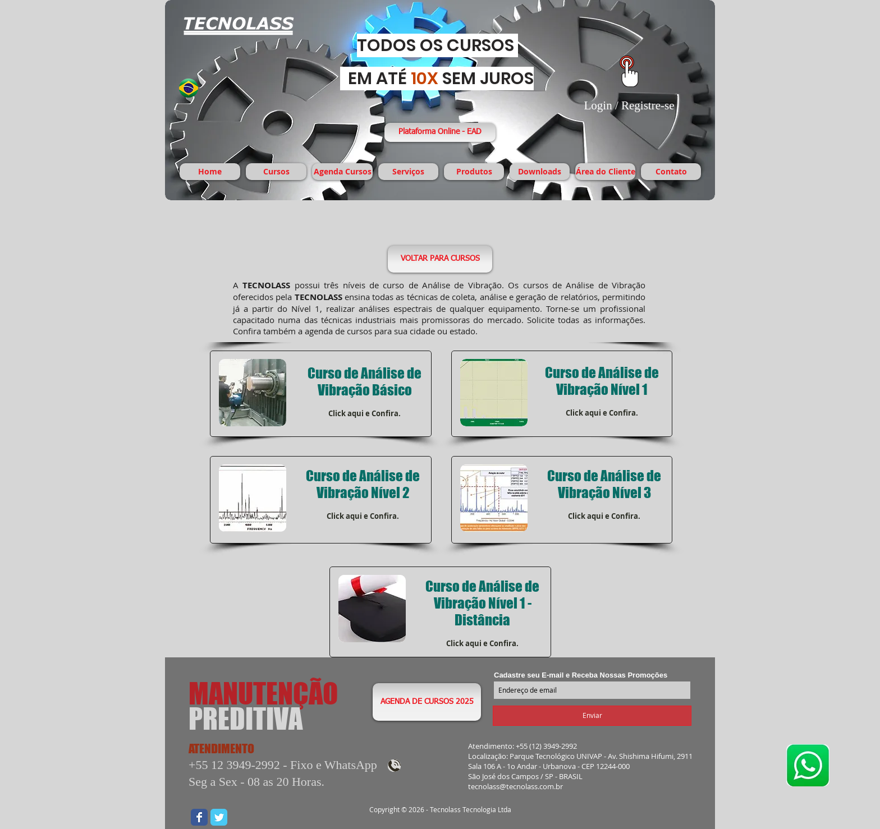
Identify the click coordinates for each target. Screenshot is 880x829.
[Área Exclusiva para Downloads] (629, 71)
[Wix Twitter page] (218, 817)
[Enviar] (592, 716)
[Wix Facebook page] (199, 817)
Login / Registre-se (629, 105)
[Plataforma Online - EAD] (440, 132)
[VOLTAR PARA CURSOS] (440, 259)
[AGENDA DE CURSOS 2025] (427, 702)
